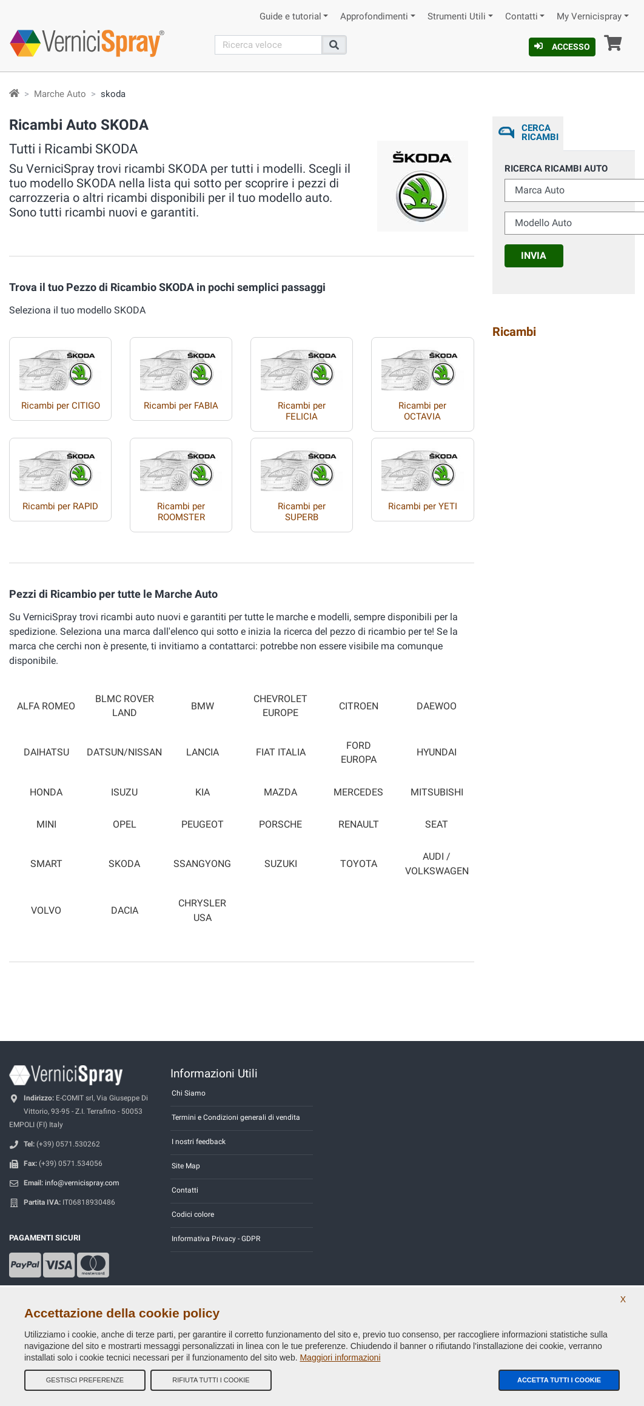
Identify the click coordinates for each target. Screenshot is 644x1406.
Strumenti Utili (457, 17)
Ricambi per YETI (422, 506)
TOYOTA (358, 864)
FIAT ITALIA (281, 752)
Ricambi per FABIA (181, 405)
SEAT (436, 824)
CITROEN (358, 706)
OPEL (124, 824)
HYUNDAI (437, 752)
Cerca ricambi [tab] (540, 132)
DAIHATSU (46, 752)
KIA (202, 792)
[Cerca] (268, 45)
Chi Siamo (189, 1093)
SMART (46, 864)
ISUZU (124, 792)
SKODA (124, 864)
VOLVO (46, 910)
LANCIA (202, 752)
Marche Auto (60, 94)
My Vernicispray (589, 17)
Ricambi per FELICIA (302, 411)
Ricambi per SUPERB (302, 512)
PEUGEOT (202, 824)
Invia (533, 255)
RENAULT (358, 824)
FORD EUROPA (359, 752)
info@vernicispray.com (82, 1183)
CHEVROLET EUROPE (280, 706)
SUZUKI (280, 864)
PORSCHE (280, 824)
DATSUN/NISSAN (125, 752)
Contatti (521, 17)
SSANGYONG (202, 864)
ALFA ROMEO (46, 706)
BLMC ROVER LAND (124, 706)
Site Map (186, 1166)
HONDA (46, 792)
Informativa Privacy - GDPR (216, 1238)
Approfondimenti (374, 17)
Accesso (562, 47)
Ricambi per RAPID (60, 506)
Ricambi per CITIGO (60, 405)
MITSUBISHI (437, 792)
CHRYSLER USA (202, 910)
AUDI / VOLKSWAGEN (437, 863)
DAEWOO (437, 706)
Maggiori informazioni (340, 1357)
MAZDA (280, 792)
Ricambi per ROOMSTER (181, 512)
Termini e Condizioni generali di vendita (236, 1117)
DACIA (124, 910)
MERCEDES (358, 792)
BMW (202, 706)
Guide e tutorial (290, 17)
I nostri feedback (199, 1141)
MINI (46, 824)
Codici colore (193, 1214)
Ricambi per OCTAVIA (422, 411)
